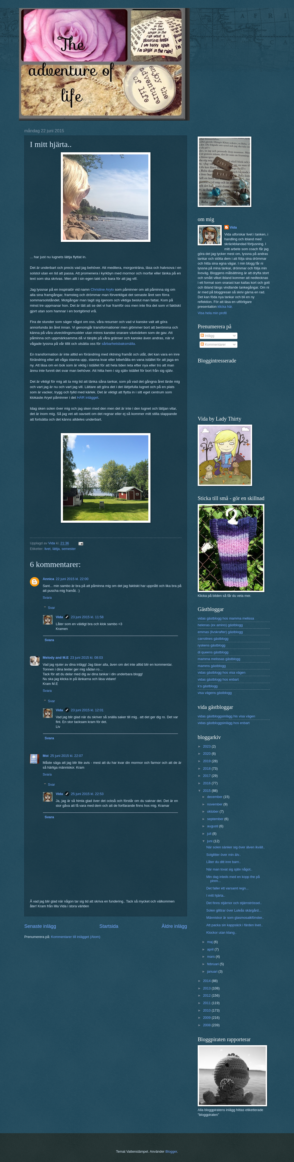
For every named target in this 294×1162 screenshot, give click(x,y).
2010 (207, 1010)
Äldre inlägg (174, 926)
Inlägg (207, 336)
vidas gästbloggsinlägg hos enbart (224, 723)
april (210, 949)
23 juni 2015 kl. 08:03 (86, 658)
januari (212, 971)
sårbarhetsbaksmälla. (119, 344)
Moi (46, 756)
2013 (207, 988)
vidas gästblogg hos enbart (218, 679)
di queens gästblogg (213, 652)
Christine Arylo (102, 289)
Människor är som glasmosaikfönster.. (235, 918)
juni (210, 841)
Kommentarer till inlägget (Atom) (75, 937)
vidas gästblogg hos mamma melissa (226, 618)
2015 (207, 791)
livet (47, 549)
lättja (55, 549)
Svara (47, 598)
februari (213, 964)
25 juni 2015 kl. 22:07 (66, 756)
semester (69, 549)
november (215, 804)
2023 (207, 746)
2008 (207, 1025)
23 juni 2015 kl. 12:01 (87, 710)
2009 (207, 1018)
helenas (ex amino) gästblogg (220, 625)
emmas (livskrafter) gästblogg (220, 632)
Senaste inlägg (40, 926)
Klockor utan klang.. (221, 933)
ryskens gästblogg (211, 645)
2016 (207, 783)
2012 (207, 995)
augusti (213, 826)
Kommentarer (213, 344)
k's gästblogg (208, 686)
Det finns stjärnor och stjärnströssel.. (234, 903)
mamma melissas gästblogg (219, 659)
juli (209, 834)
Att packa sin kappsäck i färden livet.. (234, 925)
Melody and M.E (56, 658)
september (215, 819)
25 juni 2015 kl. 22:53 (87, 794)
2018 (207, 768)
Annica (48, 579)
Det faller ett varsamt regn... (227, 888)
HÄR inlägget (87, 398)
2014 (207, 981)
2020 (207, 754)
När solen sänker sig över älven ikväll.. (235, 847)
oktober (213, 811)
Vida (59, 617)
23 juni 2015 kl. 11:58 (87, 617)
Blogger (171, 1151)
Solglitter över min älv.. (223, 855)
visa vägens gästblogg (215, 693)
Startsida (108, 926)
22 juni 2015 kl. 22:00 (72, 579)
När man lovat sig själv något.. (229, 869)
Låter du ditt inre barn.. (223, 862)
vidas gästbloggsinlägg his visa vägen (226, 716)
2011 (207, 1003)
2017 (207, 776)
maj (210, 942)
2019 (207, 761)
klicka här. (225, 307)
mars (211, 957)
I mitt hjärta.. (215, 895)
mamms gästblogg (212, 666)
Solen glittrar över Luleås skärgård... (233, 910)
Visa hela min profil (212, 313)
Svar (51, 608)
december (215, 797)
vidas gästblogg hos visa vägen (221, 672)
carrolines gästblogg (213, 639)
